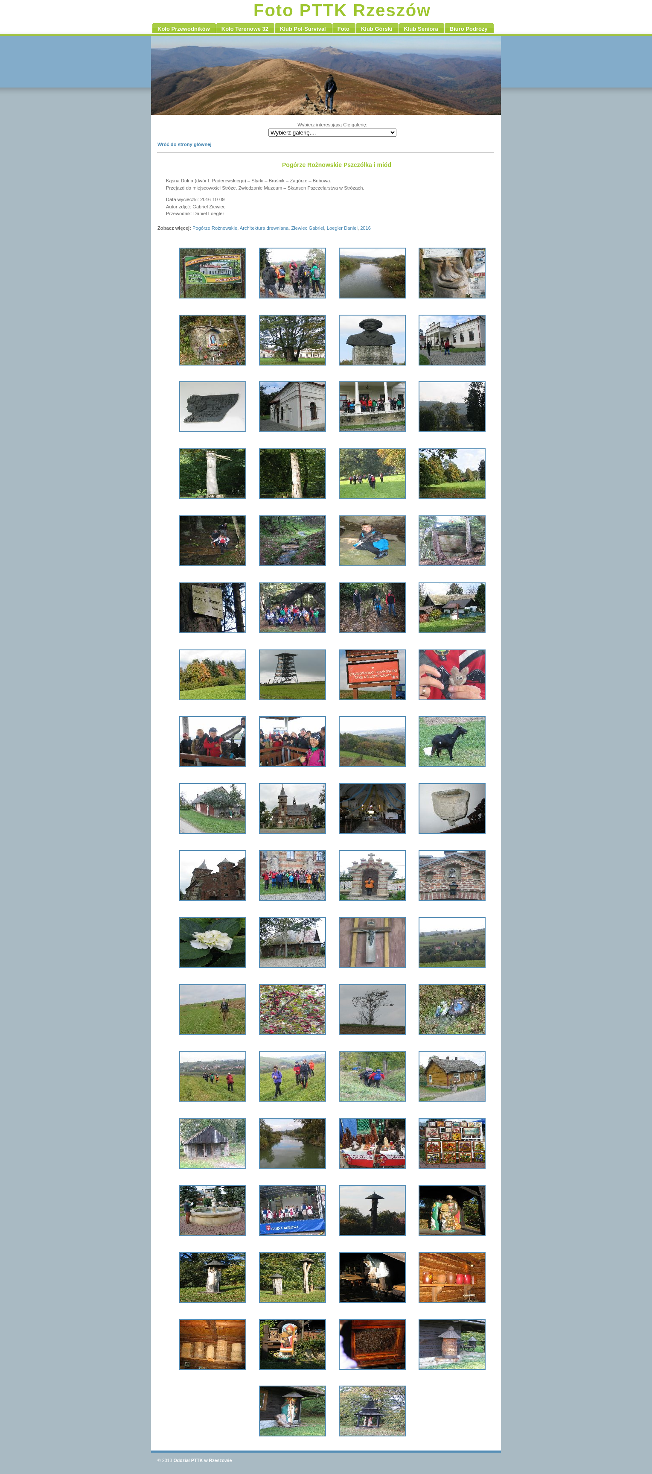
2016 (365, 228)
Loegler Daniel (342, 228)
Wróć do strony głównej (184, 144)
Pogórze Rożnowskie (214, 228)
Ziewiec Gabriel (307, 228)
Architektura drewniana (264, 228)
